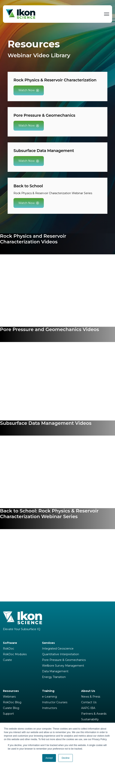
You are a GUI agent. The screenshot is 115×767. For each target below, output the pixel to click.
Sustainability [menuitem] (90, 719)
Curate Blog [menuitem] (11, 708)
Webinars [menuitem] (9, 696)
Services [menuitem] (48, 643)
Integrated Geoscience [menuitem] (58, 648)
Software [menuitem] (10, 643)
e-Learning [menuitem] (49, 696)
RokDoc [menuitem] (8, 648)
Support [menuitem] (8, 713)
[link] (20, 13)
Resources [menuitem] (11, 691)
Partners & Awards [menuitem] (93, 713)
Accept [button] (49, 758)
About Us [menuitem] (88, 691)
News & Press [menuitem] (90, 696)
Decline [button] (65, 758)
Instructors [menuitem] (49, 708)
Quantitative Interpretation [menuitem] (60, 654)
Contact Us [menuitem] (88, 702)
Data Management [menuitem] (55, 671)
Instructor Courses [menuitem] (54, 702)
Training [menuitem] (48, 691)
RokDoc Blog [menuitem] (12, 702)
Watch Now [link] (28, 90)
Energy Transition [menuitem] (54, 677)
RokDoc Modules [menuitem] (15, 654)
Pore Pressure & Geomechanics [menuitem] (64, 660)
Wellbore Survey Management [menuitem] (63, 665)
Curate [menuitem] (7, 660)
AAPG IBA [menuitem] (88, 708)
